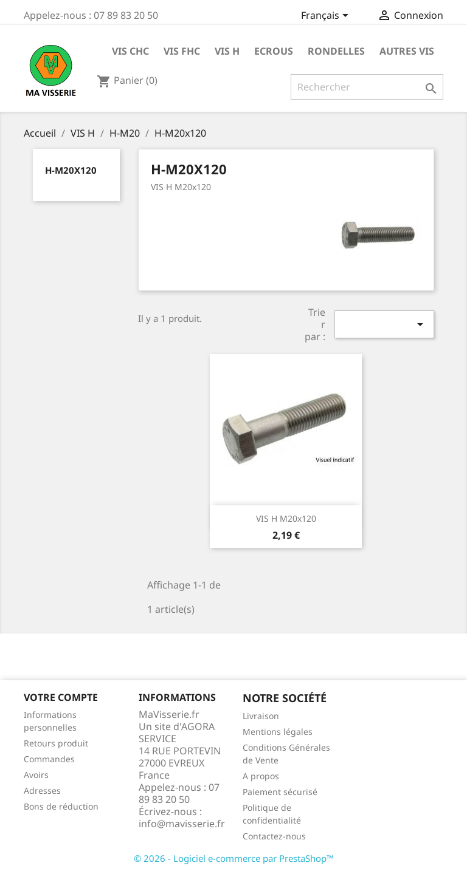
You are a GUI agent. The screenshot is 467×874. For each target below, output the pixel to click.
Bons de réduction (61, 806)
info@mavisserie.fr (182, 823)
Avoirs (36, 774)
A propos (261, 776)
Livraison (261, 716)
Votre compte (61, 697)
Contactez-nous (274, 836)
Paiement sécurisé (280, 791)
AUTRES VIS (406, 51)
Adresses (42, 790)
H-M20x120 (71, 170)
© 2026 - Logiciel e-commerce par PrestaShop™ (234, 858)
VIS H (227, 51)
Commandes (49, 759)
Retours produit (56, 743)
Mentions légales (278, 731)
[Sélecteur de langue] (327, 16)
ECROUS (273, 51)
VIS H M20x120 (286, 518)
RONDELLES (336, 51)
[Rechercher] (367, 87)
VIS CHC (130, 51)
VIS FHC (182, 51)
